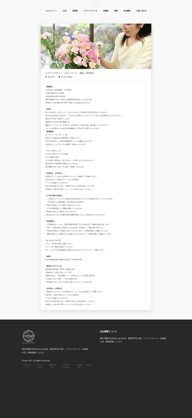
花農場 (105, 11)
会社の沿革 (52, 366)
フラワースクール (90, 11)
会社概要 (126, 11)
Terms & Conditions (66, 366)
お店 (64, 11)
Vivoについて (50, 11)
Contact (88, 365)
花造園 (74, 11)
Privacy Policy (40, 366)
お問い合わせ (141, 11)
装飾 (116, 11)
